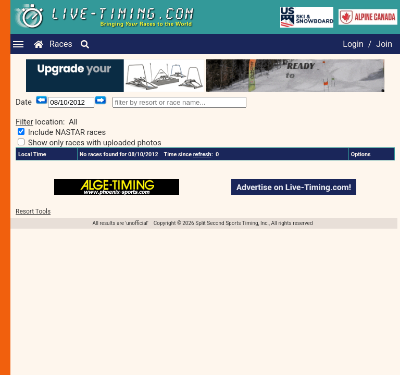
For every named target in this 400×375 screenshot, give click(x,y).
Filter (24, 122)
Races (60, 44)
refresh (202, 154)
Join (384, 44)
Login (353, 44)
